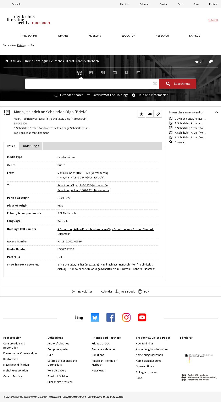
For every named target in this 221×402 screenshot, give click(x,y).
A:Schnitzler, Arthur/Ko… (190, 128)
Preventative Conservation (20, 353)
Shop (196, 4)
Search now (176, 83)
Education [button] (128, 35)
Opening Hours (145, 366)
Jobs (139, 378)
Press (180, 4)
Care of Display (12, 376)
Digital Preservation (15, 370)
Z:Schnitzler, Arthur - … (189, 123)
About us (124, 4)
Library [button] (63, 35)
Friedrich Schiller (58, 376)
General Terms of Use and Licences (105, 396)
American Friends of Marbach (104, 363)
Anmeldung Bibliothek (149, 355)
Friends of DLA (101, 343)
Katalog (21, 45)
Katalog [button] (194, 35)
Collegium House (146, 372)
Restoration (10, 359)
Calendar (144, 4)
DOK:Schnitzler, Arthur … (190, 118)
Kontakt (213, 4)
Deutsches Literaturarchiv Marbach (28, 19)
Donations (98, 355)
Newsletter (82, 291)
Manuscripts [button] (29, 35)
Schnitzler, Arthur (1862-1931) (81, 264)
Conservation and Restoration (14, 345)
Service (163, 4)
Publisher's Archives (60, 382)
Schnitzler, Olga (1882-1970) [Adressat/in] (83, 185)
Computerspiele (58, 349)
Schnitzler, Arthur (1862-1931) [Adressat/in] (83, 190)
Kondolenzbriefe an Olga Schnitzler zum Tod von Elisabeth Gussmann (112, 269)
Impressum (55, 396)
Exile (50, 355)
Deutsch (16, 4)
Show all (180, 142)
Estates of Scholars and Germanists (62, 363)
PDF (143, 291)
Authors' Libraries (58, 343)
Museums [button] (95, 35)
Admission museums (148, 361)
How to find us (145, 343)
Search (213, 20)
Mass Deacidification (16, 364)
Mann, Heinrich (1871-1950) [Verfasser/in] (82, 173)
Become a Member (103, 349)
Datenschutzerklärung (74, 396)
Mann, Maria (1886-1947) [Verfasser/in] (80, 177)
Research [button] (162, 35)
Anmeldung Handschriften (152, 349)
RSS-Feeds (125, 291)
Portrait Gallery (57, 370)
